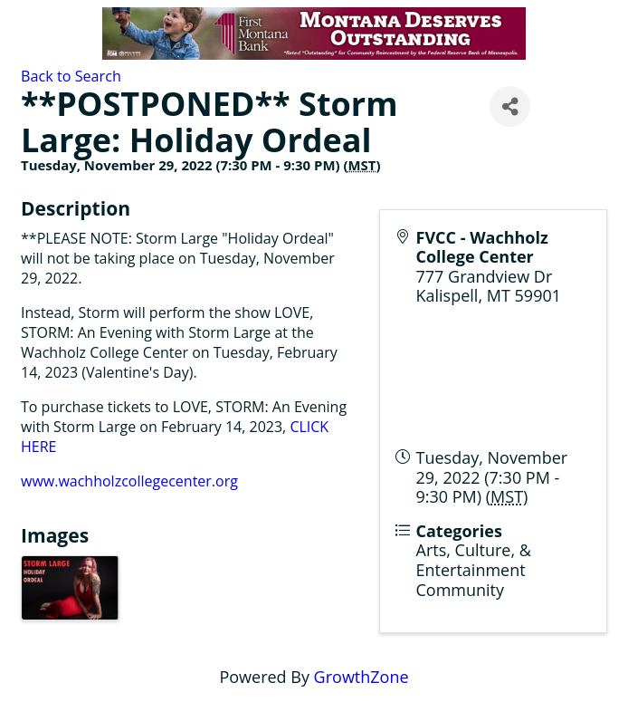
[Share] (510, 106)
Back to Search (71, 76)
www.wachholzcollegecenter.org (129, 481)
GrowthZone (361, 677)
